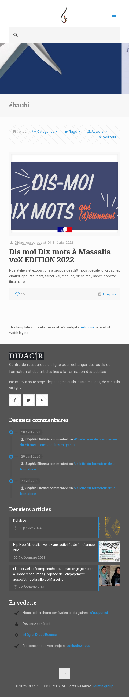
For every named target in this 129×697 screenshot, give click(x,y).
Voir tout (107, 137)
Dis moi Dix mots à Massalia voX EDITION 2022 (60, 255)
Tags (73, 131)
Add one (87, 327)
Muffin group (103, 686)
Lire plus (109, 294)
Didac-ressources (28, 242)
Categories (45, 131)
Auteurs (97, 131)
